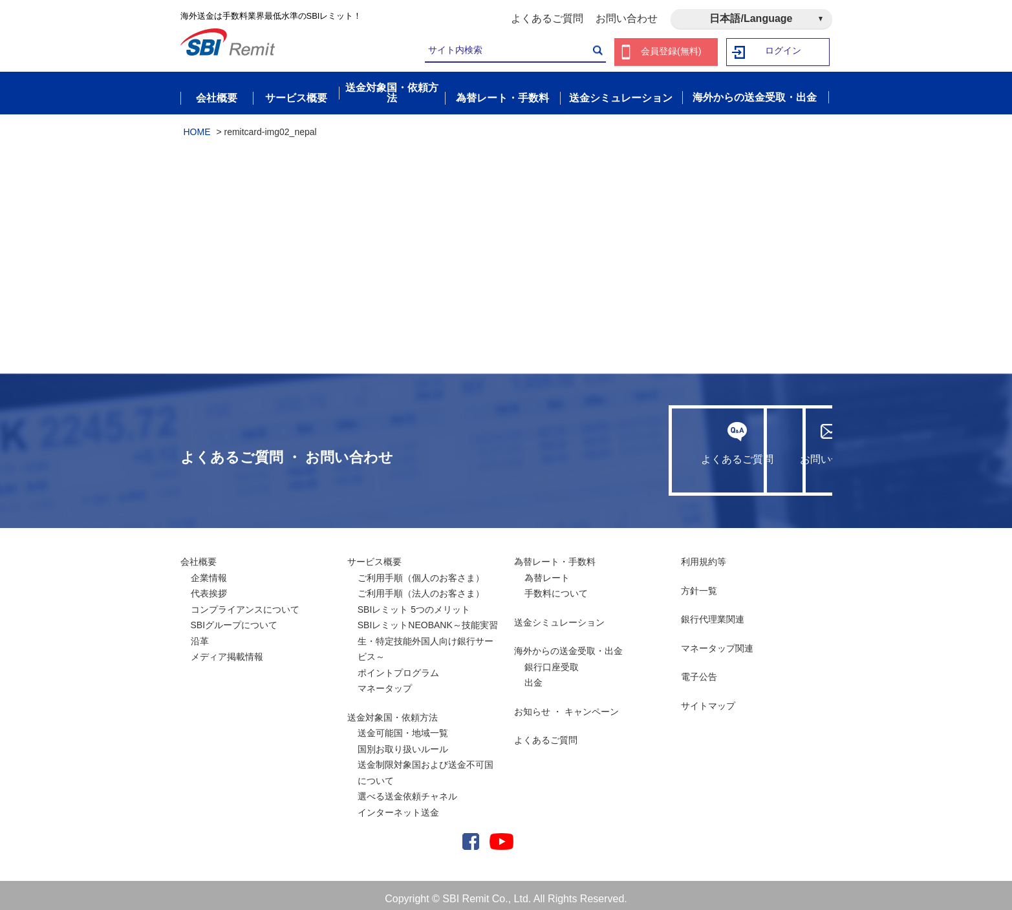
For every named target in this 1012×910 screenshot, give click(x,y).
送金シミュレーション (559, 615)
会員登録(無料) (671, 52)
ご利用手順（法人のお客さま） (421, 586)
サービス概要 (374, 554)
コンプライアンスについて (245, 602)
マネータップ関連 (717, 641)
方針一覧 (699, 583)
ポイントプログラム (398, 666)
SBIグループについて (234, 618)
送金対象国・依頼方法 (392, 710)
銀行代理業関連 (712, 612)
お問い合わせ (627, 18)
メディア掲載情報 (227, 649)
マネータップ (385, 681)
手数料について (556, 586)
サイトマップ (708, 698)
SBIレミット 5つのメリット (414, 602)
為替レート (547, 571)
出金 (533, 675)
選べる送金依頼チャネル (407, 789)
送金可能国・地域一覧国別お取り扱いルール (403, 734)
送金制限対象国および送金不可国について (425, 765)
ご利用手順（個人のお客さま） (421, 571)
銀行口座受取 (551, 660)
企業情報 (209, 571)
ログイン (783, 52)
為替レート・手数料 (555, 554)
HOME (197, 125)
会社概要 (198, 554)
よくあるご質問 (547, 18)
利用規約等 (703, 554)
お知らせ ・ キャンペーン (566, 704)
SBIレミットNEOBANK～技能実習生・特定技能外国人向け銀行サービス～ (428, 634)
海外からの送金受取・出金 (568, 644)
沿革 (200, 634)
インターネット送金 (398, 805)
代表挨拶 (209, 586)
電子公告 (699, 669)
